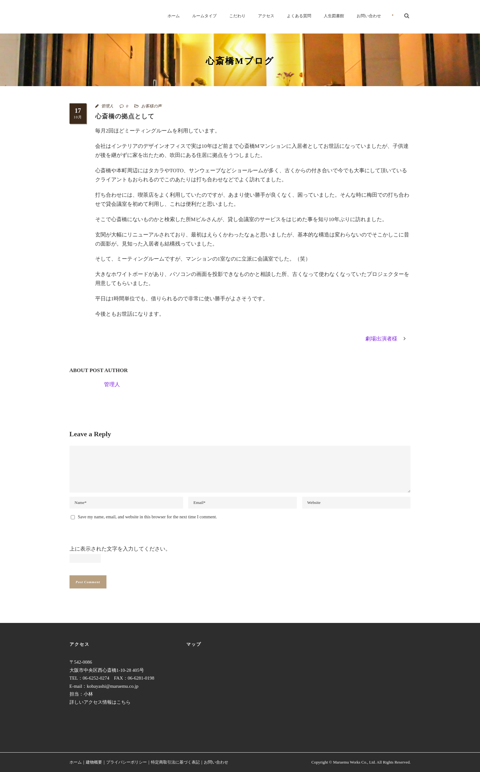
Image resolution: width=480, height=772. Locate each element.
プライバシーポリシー (126, 762)
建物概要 (94, 762)
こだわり (237, 15)
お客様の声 (151, 106)
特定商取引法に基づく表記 (175, 762)
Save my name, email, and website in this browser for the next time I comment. (147, 517)
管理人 (107, 106)
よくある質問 (299, 15)
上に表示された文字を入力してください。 (120, 549)
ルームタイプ (204, 15)
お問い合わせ (369, 15)
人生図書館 (334, 15)
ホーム (174, 15)
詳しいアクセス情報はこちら (100, 702)
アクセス (266, 15)
